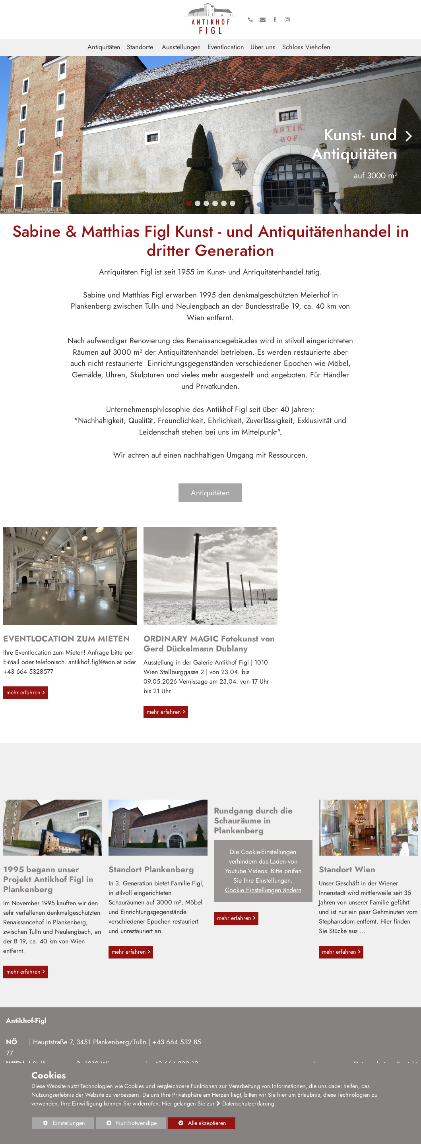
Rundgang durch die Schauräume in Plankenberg (253, 821)
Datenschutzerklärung (248, 1103)
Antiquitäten (103, 47)
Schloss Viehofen (306, 47)
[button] (189, 203)
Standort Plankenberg (151, 869)
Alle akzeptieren (197, 1123)
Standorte (140, 47)
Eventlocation (226, 47)
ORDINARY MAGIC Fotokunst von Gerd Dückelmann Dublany (209, 644)
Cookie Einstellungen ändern (263, 890)
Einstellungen (58, 1124)
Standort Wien (347, 869)
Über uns (262, 47)
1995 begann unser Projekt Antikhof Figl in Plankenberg (48, 879)
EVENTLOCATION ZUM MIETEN (66, 639)
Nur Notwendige (126, 1124)
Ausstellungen (181, 47)
